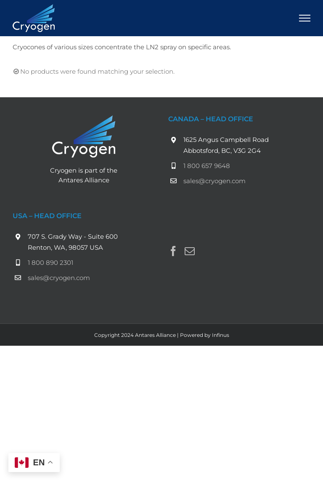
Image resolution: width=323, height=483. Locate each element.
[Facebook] (173, 251)
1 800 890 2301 (50, 263)
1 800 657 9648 (206, 166)
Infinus (220, 335)
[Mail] (190, 251)
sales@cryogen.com (214, 181)
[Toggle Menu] (305, 18)
